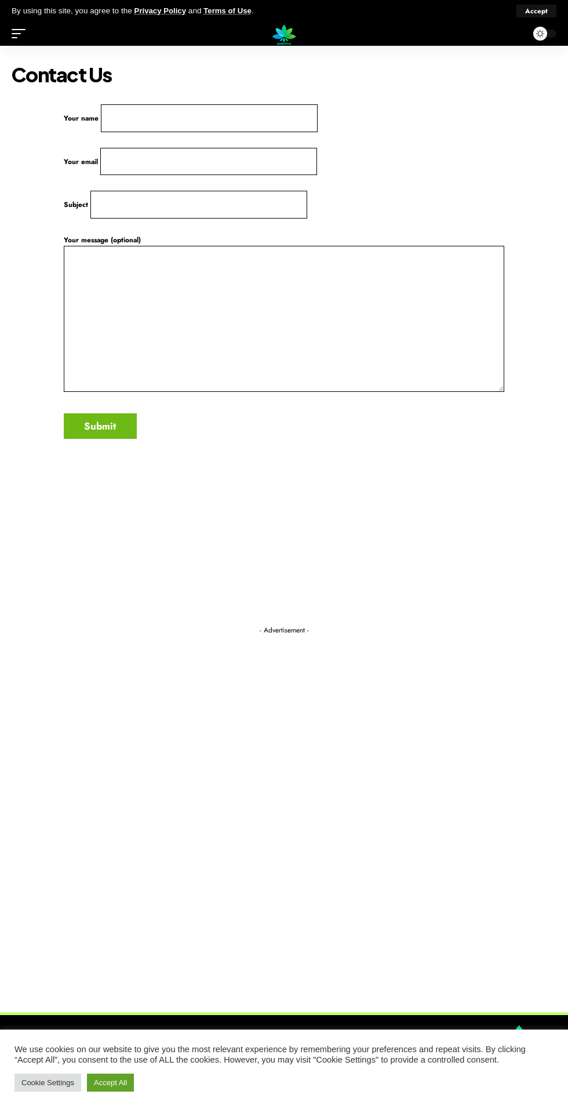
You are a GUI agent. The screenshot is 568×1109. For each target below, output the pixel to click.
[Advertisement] (284, 813)
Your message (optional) (284, 318)
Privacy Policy (161, 10)
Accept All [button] (110, 1082)
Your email (191, 163)
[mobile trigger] (21, 33)
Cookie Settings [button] (47, 1082)
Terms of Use (229, 10)
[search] (515, 33)
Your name (191, 119)
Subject (186, 208)
